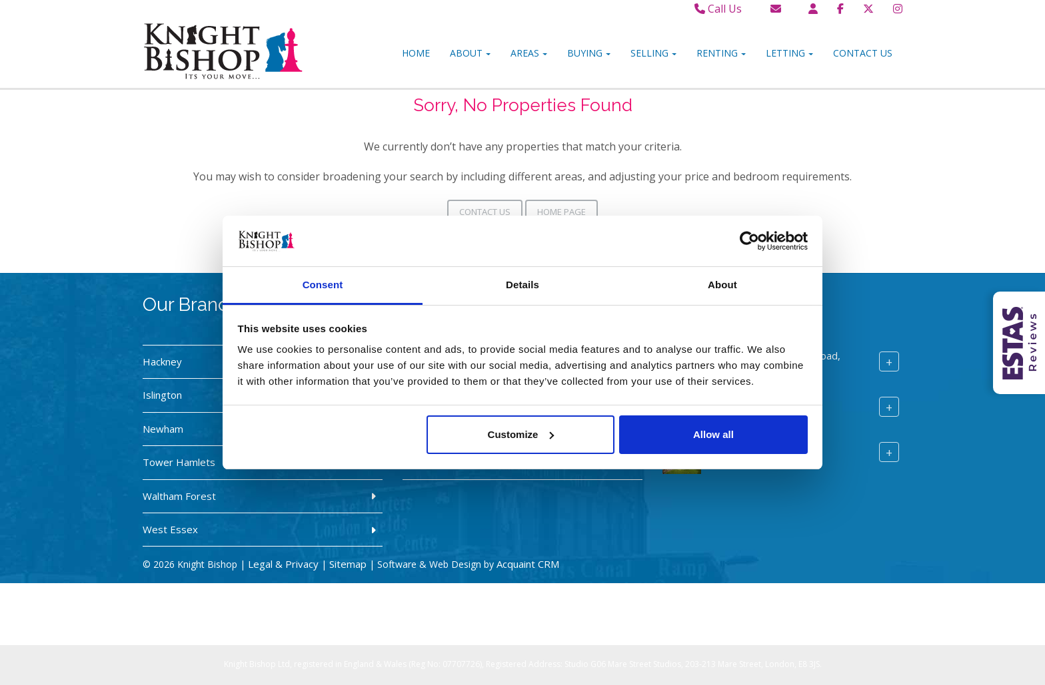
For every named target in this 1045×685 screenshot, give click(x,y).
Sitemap (348, 564)
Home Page (561, 212)
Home (416, 53)
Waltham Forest (179, 496)
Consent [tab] (323, 284)
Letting (789, 53)
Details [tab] (522, 284)
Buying (588, 53)
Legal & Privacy (283, 564)
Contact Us (862, 53)
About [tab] (722, 284)
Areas (529, 53)
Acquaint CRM (528, 564)
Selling (653, 53)
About (470, 53)
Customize (521, 434)
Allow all (713, 434)
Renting (721, 53)
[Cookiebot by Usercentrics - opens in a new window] (749, 241)
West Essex (170, 529)
